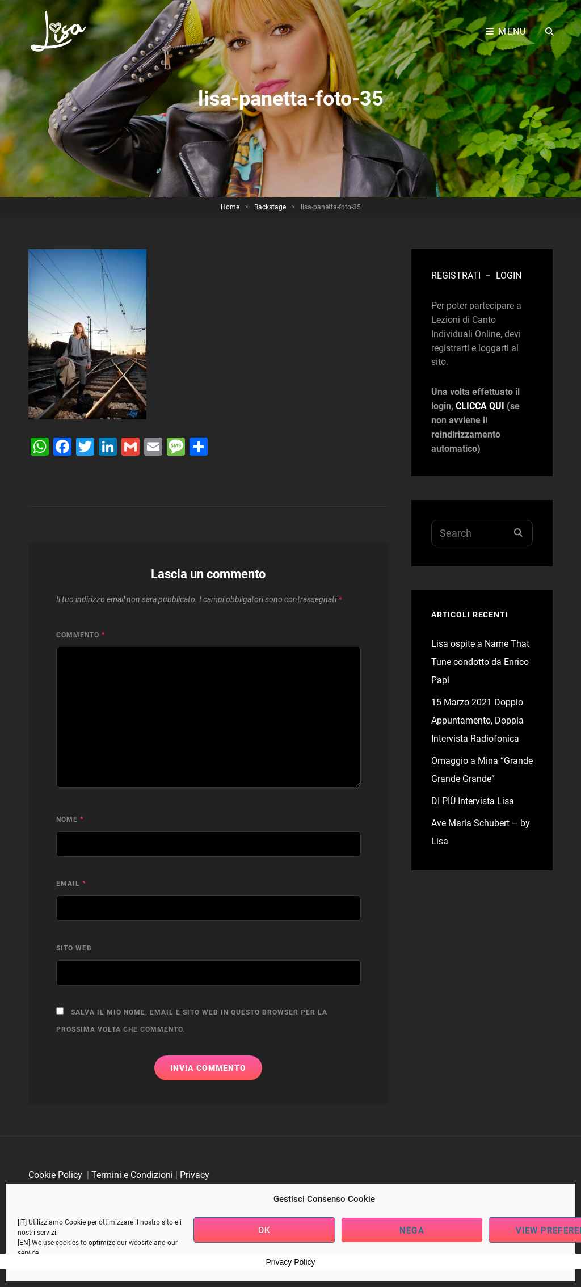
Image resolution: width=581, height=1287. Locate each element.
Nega (411, 1230)
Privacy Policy (290, 1262)
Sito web (74, 948)
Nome (69, 819)
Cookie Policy (55, 1175)
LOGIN (508, 275)
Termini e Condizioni (132, 1175)
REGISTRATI (456, 275)
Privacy (194, 1175)
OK (264, 1230)
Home (230, 207)
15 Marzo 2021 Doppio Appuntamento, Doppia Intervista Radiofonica (477, 720)
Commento (80, 635)
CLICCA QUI (480, 406)
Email (71, 884)
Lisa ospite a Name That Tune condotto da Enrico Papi (480, 661)
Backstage (270, 207)
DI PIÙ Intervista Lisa (472, 801)
